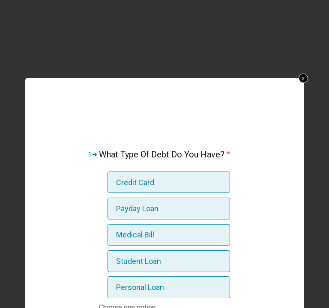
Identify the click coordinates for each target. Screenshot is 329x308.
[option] (169, 182)
